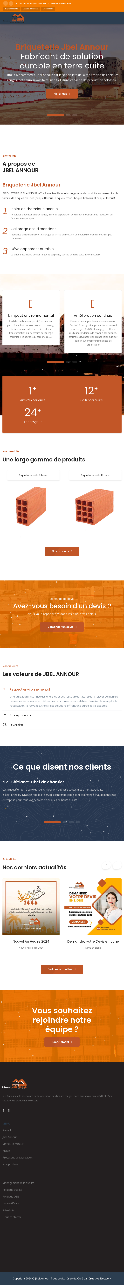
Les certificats (10, 1203)
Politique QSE (10, 1196)
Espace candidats (30, 9)
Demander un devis (62, 627)
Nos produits (62, 551)
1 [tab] (55, 115)
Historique (62, 94)
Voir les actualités (62, 969)
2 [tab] (68, 115)
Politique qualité (12, 1190)
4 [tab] (78, 822)
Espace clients (11, 9)
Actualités (8, 1210)
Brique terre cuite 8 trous (33, 475)
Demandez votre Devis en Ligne (93, 941)
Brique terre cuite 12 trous (95, 475)
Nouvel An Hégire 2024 (31, 941)
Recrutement (62, 1042)
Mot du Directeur (12, 1144)
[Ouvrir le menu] (117, 18)
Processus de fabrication (17, 1157)
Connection (48, 9)
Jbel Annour (9, 1137)
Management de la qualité (18, 1183)
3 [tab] (74, 115)
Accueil (6, 1130)
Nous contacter (11, 1217)
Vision (6, 1150)
